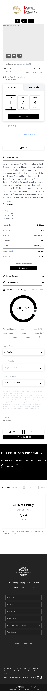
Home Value (15, 586)
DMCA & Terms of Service (26, 688)
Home (9, 582)
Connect (32, 586)
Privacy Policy (12, 688)
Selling (29, 582)
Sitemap (37, 688)
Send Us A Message (23, 642)
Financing (36, 582)
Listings (15, 582)
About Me (25, 586)
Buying (22, 582)
